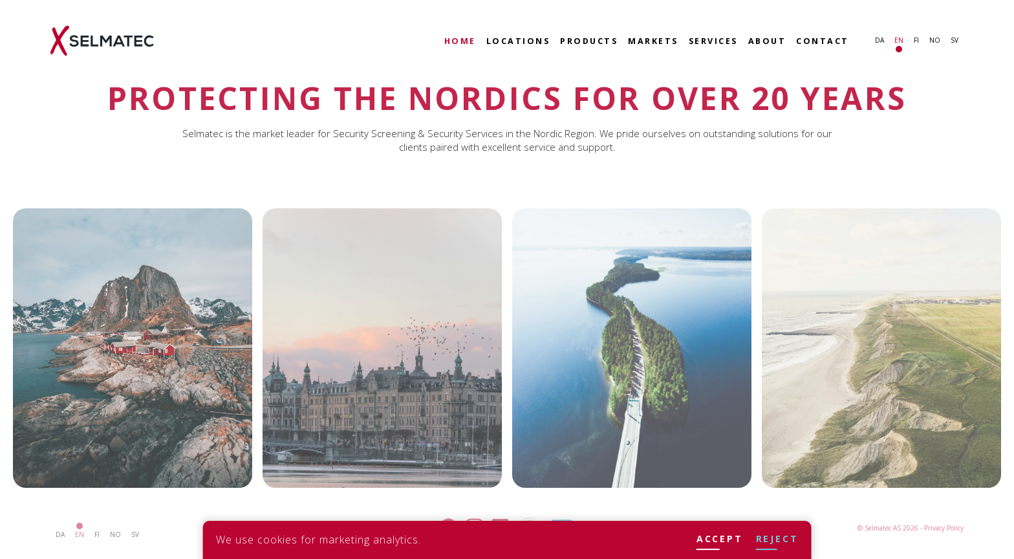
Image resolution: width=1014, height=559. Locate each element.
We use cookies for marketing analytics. (318, 539)
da (879, 40)
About (767, 41)
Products (589, 41)
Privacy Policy (944, 527)
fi (916, 40)
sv (954, 40)
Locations (518, 41)
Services (713, 41)
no (934, 40)
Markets (653, 41)
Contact (822, 41)
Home (460, 41)
